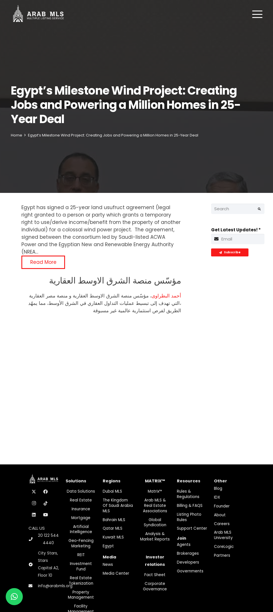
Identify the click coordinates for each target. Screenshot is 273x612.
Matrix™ (155, 491)
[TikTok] (45, 503)
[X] (34, 491)
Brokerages (188, 553)
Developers (188, 562)
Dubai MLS (112, 491)
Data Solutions (81, 491)
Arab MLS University (223, 535)
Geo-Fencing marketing (81, 543)
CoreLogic (224, 546)
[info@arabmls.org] (33, 586)
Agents (184, 544)
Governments (190, 571)
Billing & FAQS (190, 505)
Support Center (192, 528)
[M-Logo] (38, 14)
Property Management (81, 594)
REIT (81, 555)
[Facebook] (45, 491)
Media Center (116, 573)
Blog (218, 488)
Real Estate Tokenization (81, 580)
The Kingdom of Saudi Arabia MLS (118, 505)
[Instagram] (34, 503)
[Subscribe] (229, 252)
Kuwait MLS (113, 537)
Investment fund (81, 566)
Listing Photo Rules (189, 517)
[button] (257, 14)
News (108, 564)
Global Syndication (155, 522)
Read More (43, 262)
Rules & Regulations (188, 494)
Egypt (108, 546)
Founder (222, 506)
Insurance (81, 509)
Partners (222, 555)
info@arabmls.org (55, 586)
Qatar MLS (112, 528)
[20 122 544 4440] (33, 539)
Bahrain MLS (114, 520)
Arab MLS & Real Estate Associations (155, 505)
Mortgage (80, 518)
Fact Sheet (154, 575)
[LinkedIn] (34, 514)
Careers (222, 524)
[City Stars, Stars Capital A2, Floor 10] (33, 565)
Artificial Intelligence (81, 529)
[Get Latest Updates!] (237, 239)
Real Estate (81, 500)
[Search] (237, 209)
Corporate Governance (155, 586)
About (220, 515)
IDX (217, 497)
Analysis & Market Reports (155, 536)
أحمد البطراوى (166, 295)
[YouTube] (45, 514)
